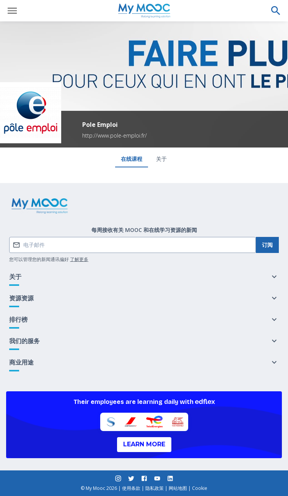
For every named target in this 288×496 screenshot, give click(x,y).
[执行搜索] (276, 11)
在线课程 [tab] (131, 158)
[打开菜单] (12, 11)
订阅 (267, 244)
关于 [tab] (161, 158)
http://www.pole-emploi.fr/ (114, 135)
